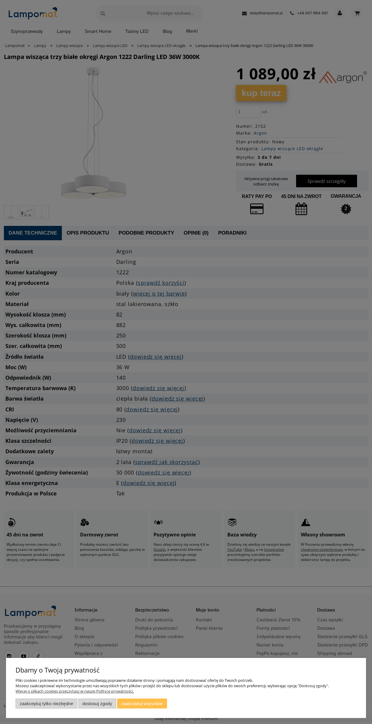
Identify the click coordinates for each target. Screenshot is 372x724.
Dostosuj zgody (97, 703)
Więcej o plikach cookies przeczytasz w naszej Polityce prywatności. (75, 691)
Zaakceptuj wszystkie (142, 703)
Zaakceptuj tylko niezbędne (46, 703)
